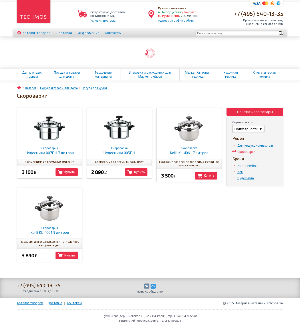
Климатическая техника (264, 74)
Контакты (113, 32)
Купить (69, 172)
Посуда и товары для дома (67, 74)
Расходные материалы (103, 74)
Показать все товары (255, 111)
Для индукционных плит (256, 145)
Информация (88, 32)
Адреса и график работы (176, 20)
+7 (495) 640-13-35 (258, 13)
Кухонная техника (230, 74)
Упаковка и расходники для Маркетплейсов (150, 74)
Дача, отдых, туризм (32, 74)
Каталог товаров (30, 303)
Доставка (64, 32)
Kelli (240, 172)
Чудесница (245, 178)
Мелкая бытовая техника (198, 74)
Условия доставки (103, 20)
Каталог (36, 32)
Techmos (33, 17)
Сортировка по (242, 122)
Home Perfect (247, 166)
